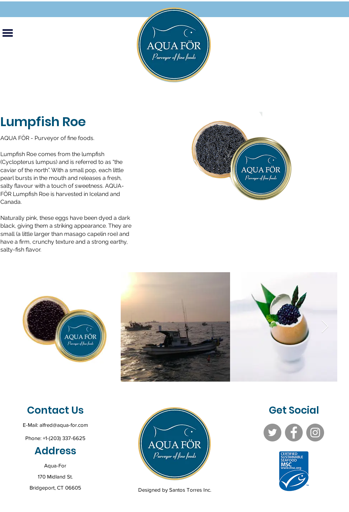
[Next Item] (325, 327)
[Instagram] (315, 432)
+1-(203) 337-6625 (64, 438)
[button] (7, 33)
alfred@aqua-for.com (64, 425)
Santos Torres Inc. (190, 490)
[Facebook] (294, 432)
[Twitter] (272, 432)
